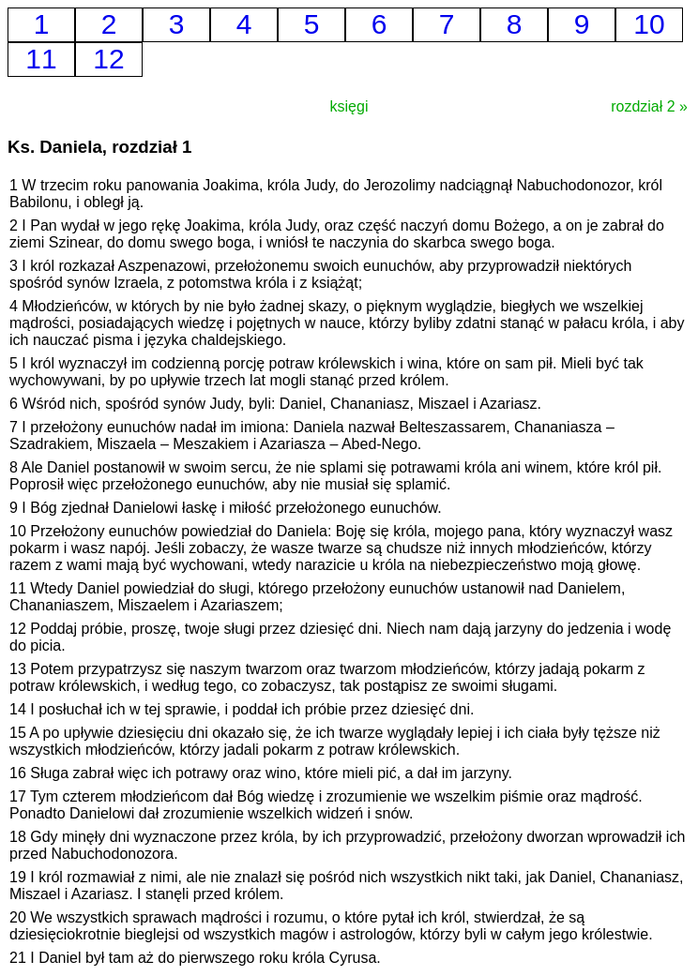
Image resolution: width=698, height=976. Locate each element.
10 (648, 23)
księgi (349, 106)
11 (40, 58)
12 (108, 58)
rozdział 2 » (649, 106)
